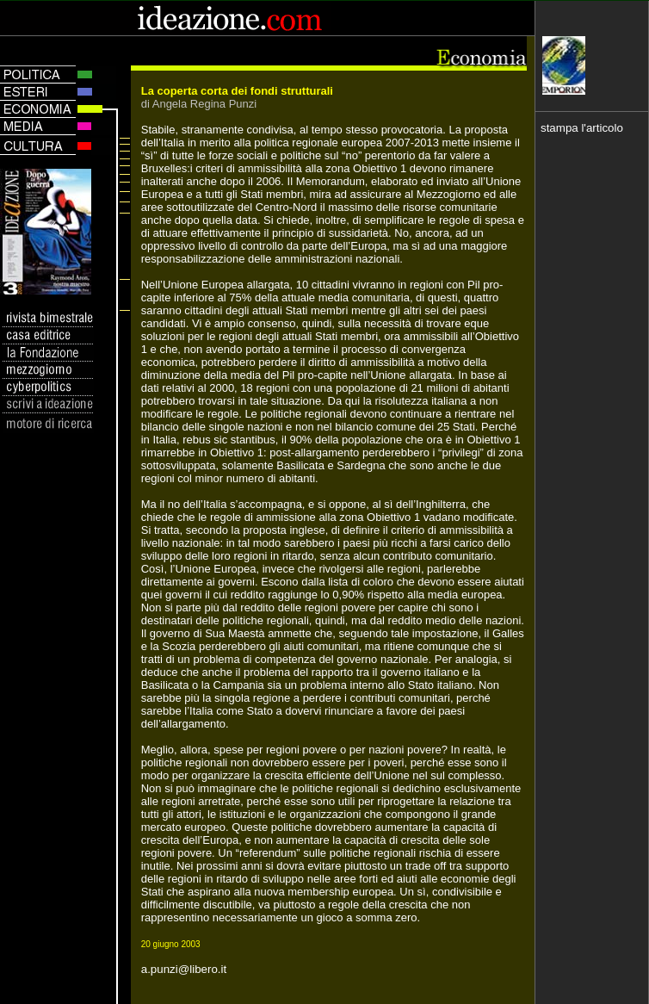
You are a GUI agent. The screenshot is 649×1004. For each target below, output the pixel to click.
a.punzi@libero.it (183, 969)
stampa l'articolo (582, 127)
